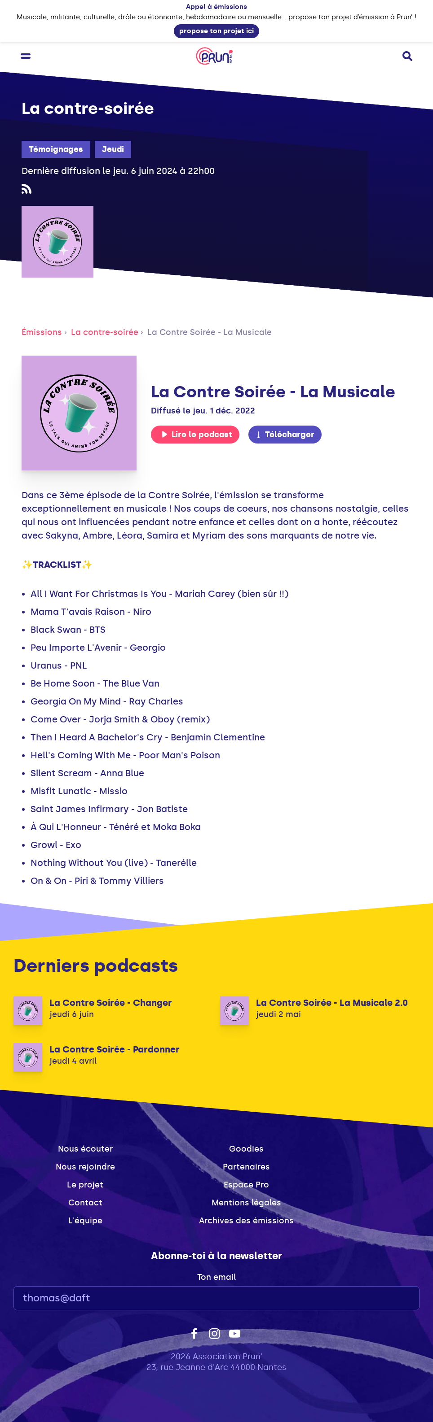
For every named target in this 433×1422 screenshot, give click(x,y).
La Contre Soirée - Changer (110, 1002)
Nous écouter (85, 1149)
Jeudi (113, 149)
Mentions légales (246, 1203)
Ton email (216, 1277)
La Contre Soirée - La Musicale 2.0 (332, 1002)
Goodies (246, 1149)
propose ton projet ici (216, 31)
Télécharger (284, 434)
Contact (85, 1203)
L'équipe (85, 1221)
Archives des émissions (246, 1221)
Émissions (42, 332)
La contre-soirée (104, 332)
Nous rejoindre (85, 1167)
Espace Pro (246, 1185)
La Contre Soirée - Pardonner (114, 1049)
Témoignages (56, 149)
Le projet (85, 1185)
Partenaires (246, 1167)
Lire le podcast (196, 434)
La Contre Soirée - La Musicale (209, 332)
